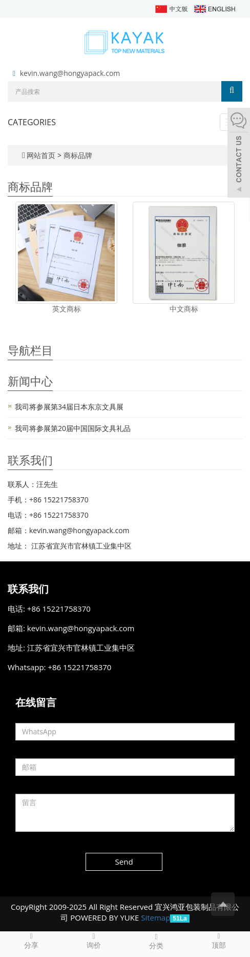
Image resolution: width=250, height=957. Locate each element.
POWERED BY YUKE (105, 917)
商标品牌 (78, 155)
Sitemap (155, 917)
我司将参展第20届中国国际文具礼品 (73, 428)
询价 (93, 940)
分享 (31, 940)
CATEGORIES (32, 122)
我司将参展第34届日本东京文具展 (69, 407)
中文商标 (184, 309)
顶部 (218, 940)
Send (124, 861)
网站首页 (41, 155)
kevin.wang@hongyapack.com (70, 73)
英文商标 (66, 309)
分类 (156, 941)
